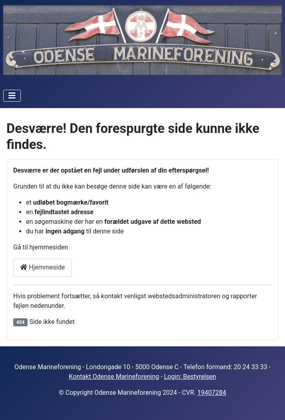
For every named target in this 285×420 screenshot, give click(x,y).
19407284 (211, 392)
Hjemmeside (42, 267)
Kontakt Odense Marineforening (114, 376)
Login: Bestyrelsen (190, 376)
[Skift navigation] (12, 96)
